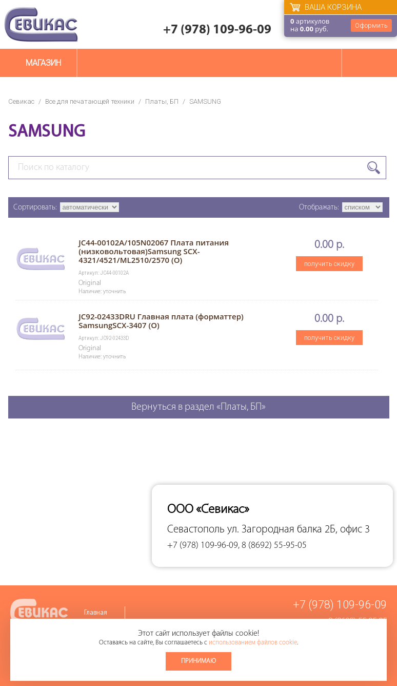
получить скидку (329, 264)
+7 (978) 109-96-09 (217, 30)
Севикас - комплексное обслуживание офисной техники (41, 24)
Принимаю (198, 661)
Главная (95, 612)
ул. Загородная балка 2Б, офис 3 (298, 529)
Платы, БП (161, 101)
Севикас (21, 101)
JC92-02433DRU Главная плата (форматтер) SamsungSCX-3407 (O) (160, 320)
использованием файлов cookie (253, 642)
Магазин (43, 63)
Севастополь (196, 529)
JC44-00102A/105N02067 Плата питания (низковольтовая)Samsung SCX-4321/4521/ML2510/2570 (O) (153, 251)
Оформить (371, 25)
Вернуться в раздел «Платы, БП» (198, 407)
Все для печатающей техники (89, 101)
